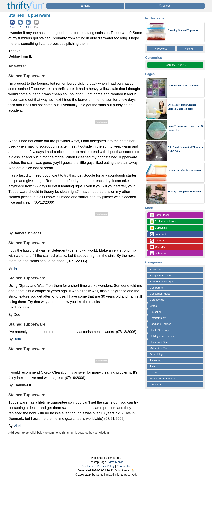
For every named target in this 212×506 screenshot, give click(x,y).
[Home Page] (25, 2)
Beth (17, 339)
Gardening (158, 228)
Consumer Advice (160, 293)
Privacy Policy (105, 466)
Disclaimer (88, 466)
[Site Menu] (85, 6)
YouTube (157, 247)
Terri (17, 268)
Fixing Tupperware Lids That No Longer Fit (186, 127)
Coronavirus (157, 299)
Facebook (158, 234)
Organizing (156, 354)
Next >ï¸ (190, 48)
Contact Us (123, 466)
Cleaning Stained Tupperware (184, 30)
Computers (156, 287)
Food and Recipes (160, 323)
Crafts (153, 305)
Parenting (155, 360)
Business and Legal (161, 281)
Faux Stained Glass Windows (184, 85)
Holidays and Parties (162, 336)
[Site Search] (165, 6)
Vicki (17, 426)
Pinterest (157, 241)
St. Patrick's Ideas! (163, 221)
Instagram (158, 253)
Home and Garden (160, 342)
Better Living (157, 269)
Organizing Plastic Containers (184, 170)
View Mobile (115, 462)
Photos (154, 372)
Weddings (156, 384)
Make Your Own (159, 348)
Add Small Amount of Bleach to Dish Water (185, 149)
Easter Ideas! (160, 215)
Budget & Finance (160, 275)
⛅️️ (132, 470)
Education (156, 311)
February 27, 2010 (175, 64)
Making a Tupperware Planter (184, 191)
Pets (152, 366)
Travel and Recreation (162, 378)
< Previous (161, 48)
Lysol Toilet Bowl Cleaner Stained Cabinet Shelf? (182, 106)
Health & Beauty (159, 330)
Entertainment (158, 317)
